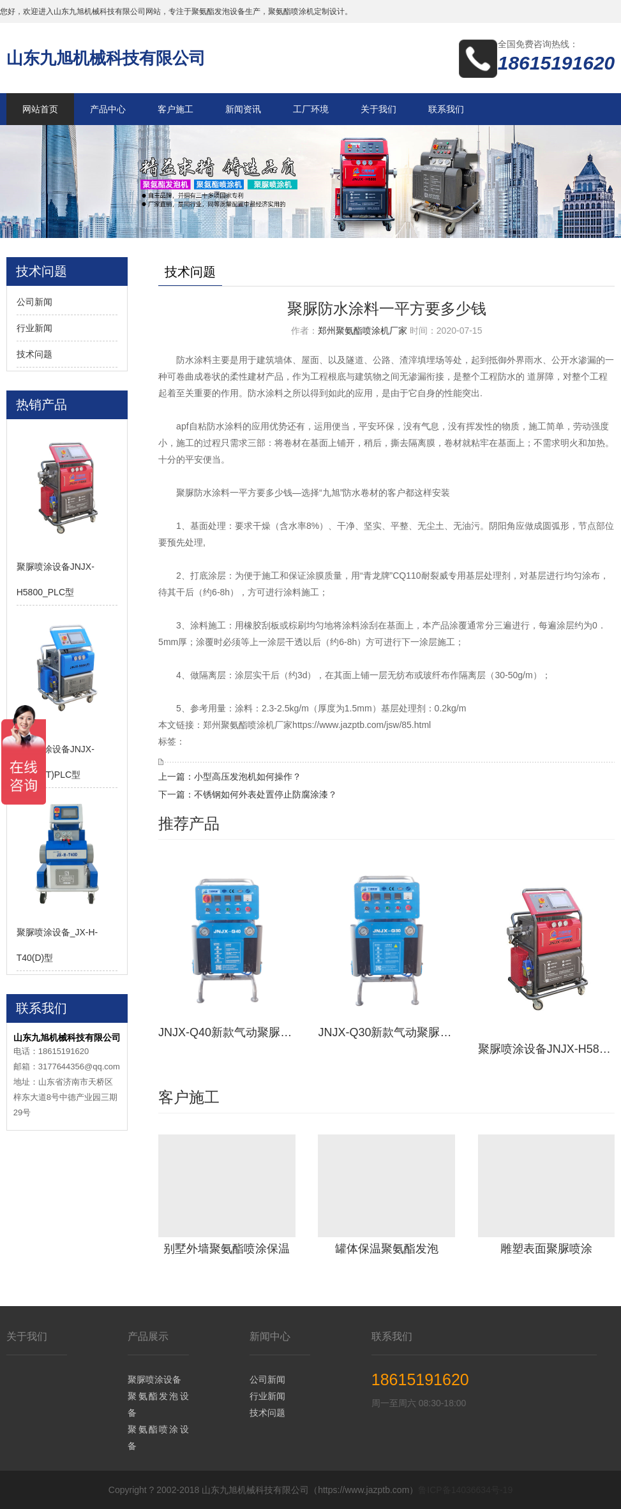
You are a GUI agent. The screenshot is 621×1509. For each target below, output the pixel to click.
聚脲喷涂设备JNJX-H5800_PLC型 (546, 1049)
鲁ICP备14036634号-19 (465, 1490)
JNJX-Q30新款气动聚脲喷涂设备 (386, 1032)
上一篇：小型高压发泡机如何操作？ (229, 776)
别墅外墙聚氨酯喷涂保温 (226, 1248)
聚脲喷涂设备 (154, 1379)
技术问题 (34, 354)
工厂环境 (311, 109)
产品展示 (148, 1336)
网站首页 (40, 109)
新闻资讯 (243, 109)
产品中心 (108, 109)
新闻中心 (270, 1336)
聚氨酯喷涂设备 (158, 1437)
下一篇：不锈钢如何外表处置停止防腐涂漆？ (247, 794)
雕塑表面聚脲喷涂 (546, 1248)
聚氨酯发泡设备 (158, 1404)
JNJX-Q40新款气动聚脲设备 (227, 1032)
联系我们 (446, 109)
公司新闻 (34, 302)
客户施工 (175, 109)
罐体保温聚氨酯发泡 (386, 1248)
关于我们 (378, 109)
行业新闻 (34, 328)
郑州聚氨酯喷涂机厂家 (362, 330)
